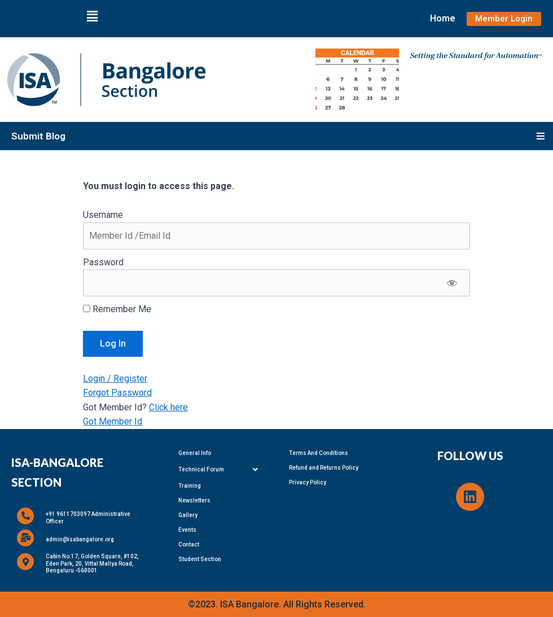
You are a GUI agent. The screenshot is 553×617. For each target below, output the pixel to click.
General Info (194, 453)
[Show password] (451, 282)
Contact (188, 544)
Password (103, 262)
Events (187, 530)
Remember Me (117, 309)
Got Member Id (112, 421)
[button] (92, 16)
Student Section (199, 559)
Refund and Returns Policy (323, 468)
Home (442, 18)
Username (103, 214)
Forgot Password (117, 392)
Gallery (188, 515)
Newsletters (194, 500)
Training (189, 486)
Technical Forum (221, 470)
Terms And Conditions (318, 453)
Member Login (504, 19)
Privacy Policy (307, 482)
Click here (168, 407)
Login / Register (115, 378)
